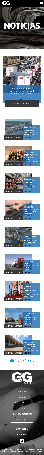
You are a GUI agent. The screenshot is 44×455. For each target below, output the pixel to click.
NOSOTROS (22, 392)
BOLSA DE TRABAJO (22, 403)
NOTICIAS (22, 397)
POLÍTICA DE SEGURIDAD (22, 435)
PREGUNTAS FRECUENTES (22, 414)
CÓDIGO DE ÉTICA (22, 429)
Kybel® (40, 452)
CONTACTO (22, 408)
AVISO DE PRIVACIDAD (22, 420)
